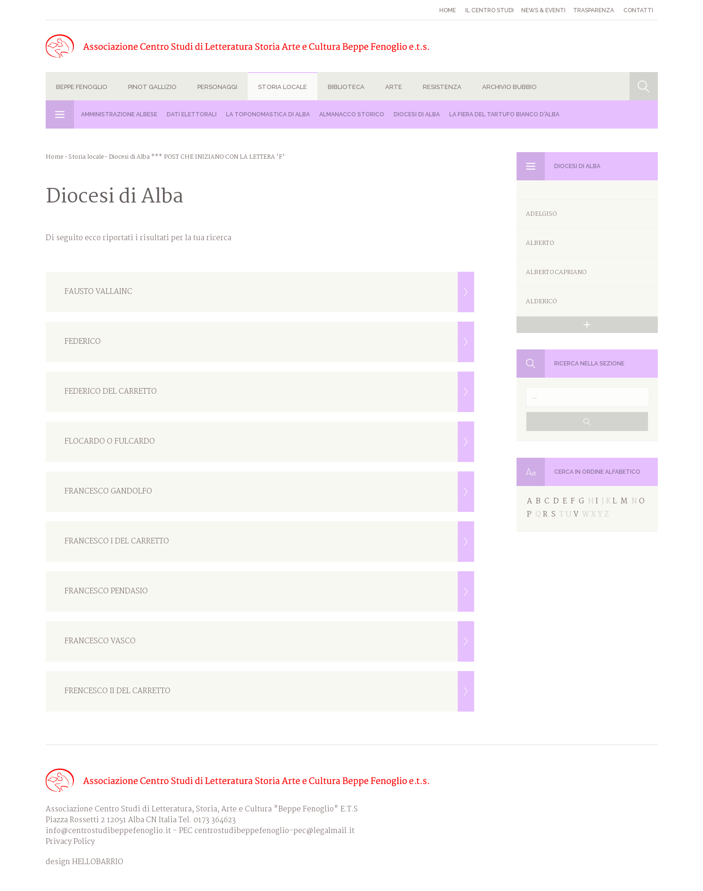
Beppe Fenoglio (81, 86)
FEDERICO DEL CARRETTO (269, 392)
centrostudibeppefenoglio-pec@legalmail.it (274, 831)
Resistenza (442, 86)
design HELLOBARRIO (84, 862)
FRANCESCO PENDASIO (269, 591)
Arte (393, 86)
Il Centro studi (489, 10)
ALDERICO (541, 302)
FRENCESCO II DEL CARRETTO (269, 691)
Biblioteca (346, 86)
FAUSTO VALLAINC (269, 292)
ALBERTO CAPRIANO (556, 272)
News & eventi (543, 10)
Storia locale (282, 86)
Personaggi (217, 86)
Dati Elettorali (192, 114)
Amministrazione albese (119, 114)
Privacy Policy (70, 842)
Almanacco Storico (351, 114)
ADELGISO (541, 214)
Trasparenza (593, 10)
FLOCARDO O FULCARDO (269, 441)
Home (447, 10)
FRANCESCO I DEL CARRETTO (269, 541)
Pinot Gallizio (152, 86)
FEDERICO (269, 342)
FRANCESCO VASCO (269, 641)
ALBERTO (540, 243)
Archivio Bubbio (509, 86)
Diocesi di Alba (417, 114)
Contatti (638, 10)
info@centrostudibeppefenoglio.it (108, 831)
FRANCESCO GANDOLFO (269, 491)
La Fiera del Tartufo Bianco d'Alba (504, 114)
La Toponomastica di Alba (268, 114)
